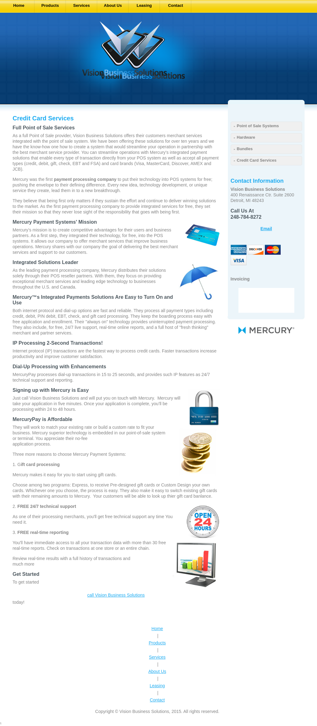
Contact (157, 699)
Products (157, 642)
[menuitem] (18, 6)
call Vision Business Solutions (116, 595)
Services (157, 657)
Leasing (157, 685)
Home (157, 628)
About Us (157, 671)
